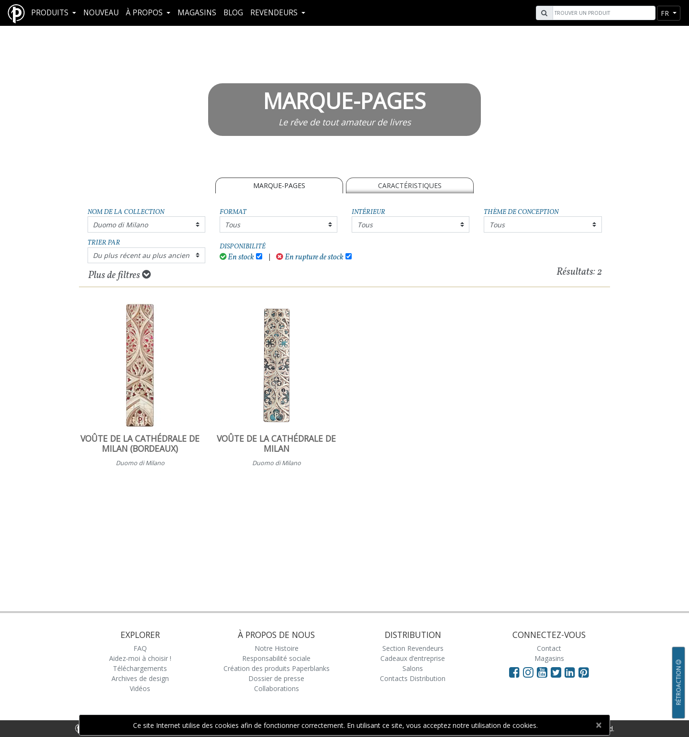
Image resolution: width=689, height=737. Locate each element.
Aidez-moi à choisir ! (140, 658)
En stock (237, 257)
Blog (233, 13)
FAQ (140, 648)
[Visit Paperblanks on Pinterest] (583, 672)
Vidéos (140, 688)
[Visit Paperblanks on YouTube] (544, 672)
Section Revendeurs (413, 648)
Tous (232, 224)
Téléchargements (140, 668)
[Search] (603, 13)
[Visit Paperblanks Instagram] (528, 672)
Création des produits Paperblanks (276, 668)
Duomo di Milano (120, 224)
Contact (549, 648)
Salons (412, 668)
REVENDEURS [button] (275, 13)
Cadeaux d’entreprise (412, 658)
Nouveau (101, 13)
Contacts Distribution (412, 678)
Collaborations (276, 688)
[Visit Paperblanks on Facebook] (514, 672)
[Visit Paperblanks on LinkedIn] (571, 672)
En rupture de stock (310, 257)
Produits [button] (50, 13)
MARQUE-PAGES (279, 185)
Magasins (197, 13)
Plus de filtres (119, 275)
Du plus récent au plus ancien (141, 255)
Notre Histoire (277, 648)
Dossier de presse (276, 678)
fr (666, 13)
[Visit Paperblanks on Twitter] (558, 672)
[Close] (598, 725)
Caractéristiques (410, 185)
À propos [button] (145, 13)
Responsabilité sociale (276, 658)
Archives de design (140, 678)
